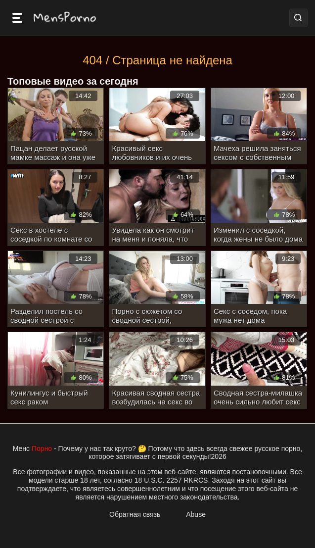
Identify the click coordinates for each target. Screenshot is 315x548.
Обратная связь (134, 514)
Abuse (196, 514)
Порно (42, 448)
